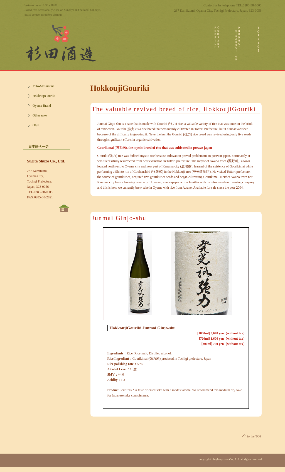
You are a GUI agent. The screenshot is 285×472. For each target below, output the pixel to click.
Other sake (40, 115)
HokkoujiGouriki (44, 96)
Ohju (36, 125)
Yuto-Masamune (43, 86)
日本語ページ (38, 147)
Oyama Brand (42, 106)
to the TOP (254, 436)
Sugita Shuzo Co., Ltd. (60, 42)
